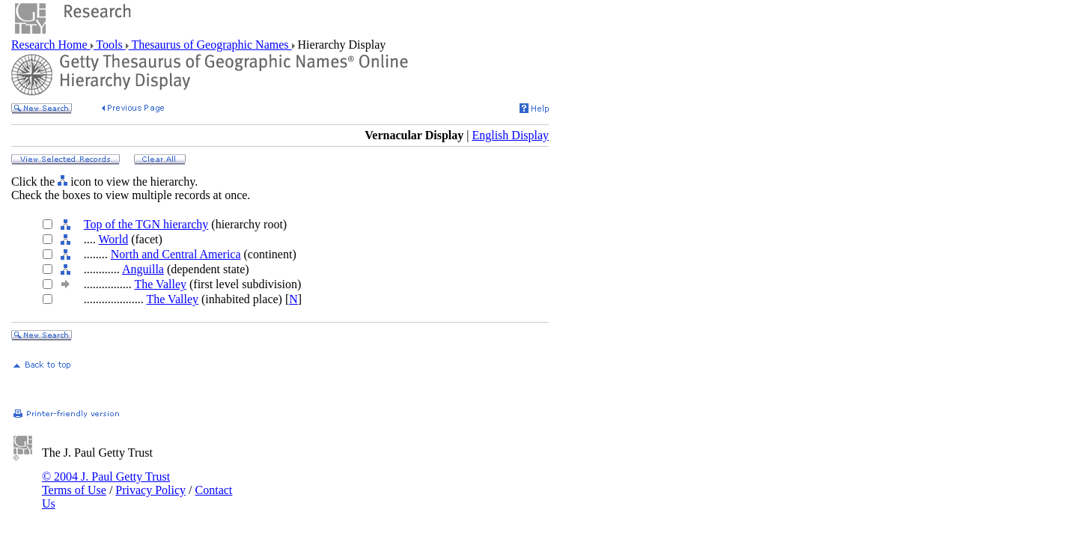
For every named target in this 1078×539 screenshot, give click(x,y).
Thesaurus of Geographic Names (210, 44)
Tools (110, 44)
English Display (510, 135)
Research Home (51, 44)
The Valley (160, 284)
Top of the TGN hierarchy (146, 224)
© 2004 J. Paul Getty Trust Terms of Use (106, 483)
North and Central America (176, 254)
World (114, 239)
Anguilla (143, 269)
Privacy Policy (150, 490)
